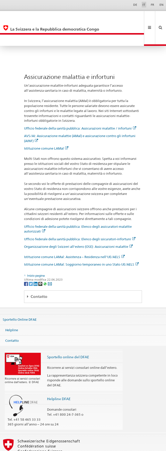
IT (143, 5)
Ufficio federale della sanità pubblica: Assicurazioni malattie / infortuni (80, 105)
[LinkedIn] (36, 261)
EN (161, 5)
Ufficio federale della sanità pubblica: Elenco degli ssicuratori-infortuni (79, 216)
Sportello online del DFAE (68, 334)
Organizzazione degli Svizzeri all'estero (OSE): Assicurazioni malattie (78, 224)
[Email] (50, 261)
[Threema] (40, 261)
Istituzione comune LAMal (46, 126)
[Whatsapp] (45, 261)
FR (152, 5)
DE (135, 5)
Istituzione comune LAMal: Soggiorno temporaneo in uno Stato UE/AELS (81, 242)
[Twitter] (31, 261)
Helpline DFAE (59, 376)
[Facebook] (26, 261)
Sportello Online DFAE (20, 297)
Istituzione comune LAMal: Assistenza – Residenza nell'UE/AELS (74, 234)
